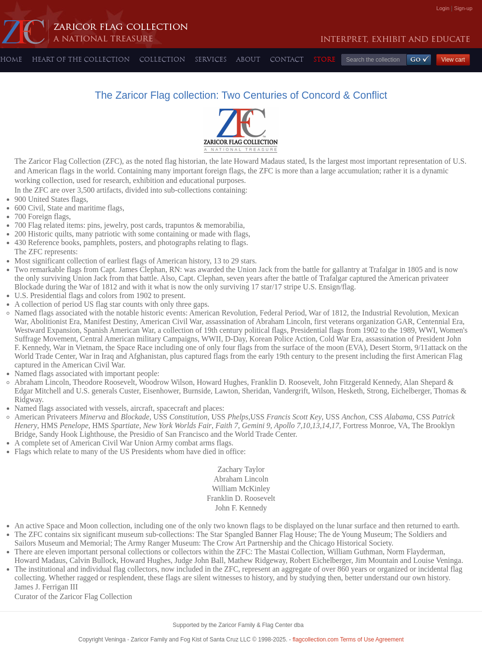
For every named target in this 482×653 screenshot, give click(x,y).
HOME (11, 59)
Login (442, 8)
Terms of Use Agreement (348, 639)
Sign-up (463, 8)
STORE (324, 59)
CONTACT (287, 59)
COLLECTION (162, 59)
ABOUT (248, 59)
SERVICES (211, 59)
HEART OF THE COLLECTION (81, 59)
